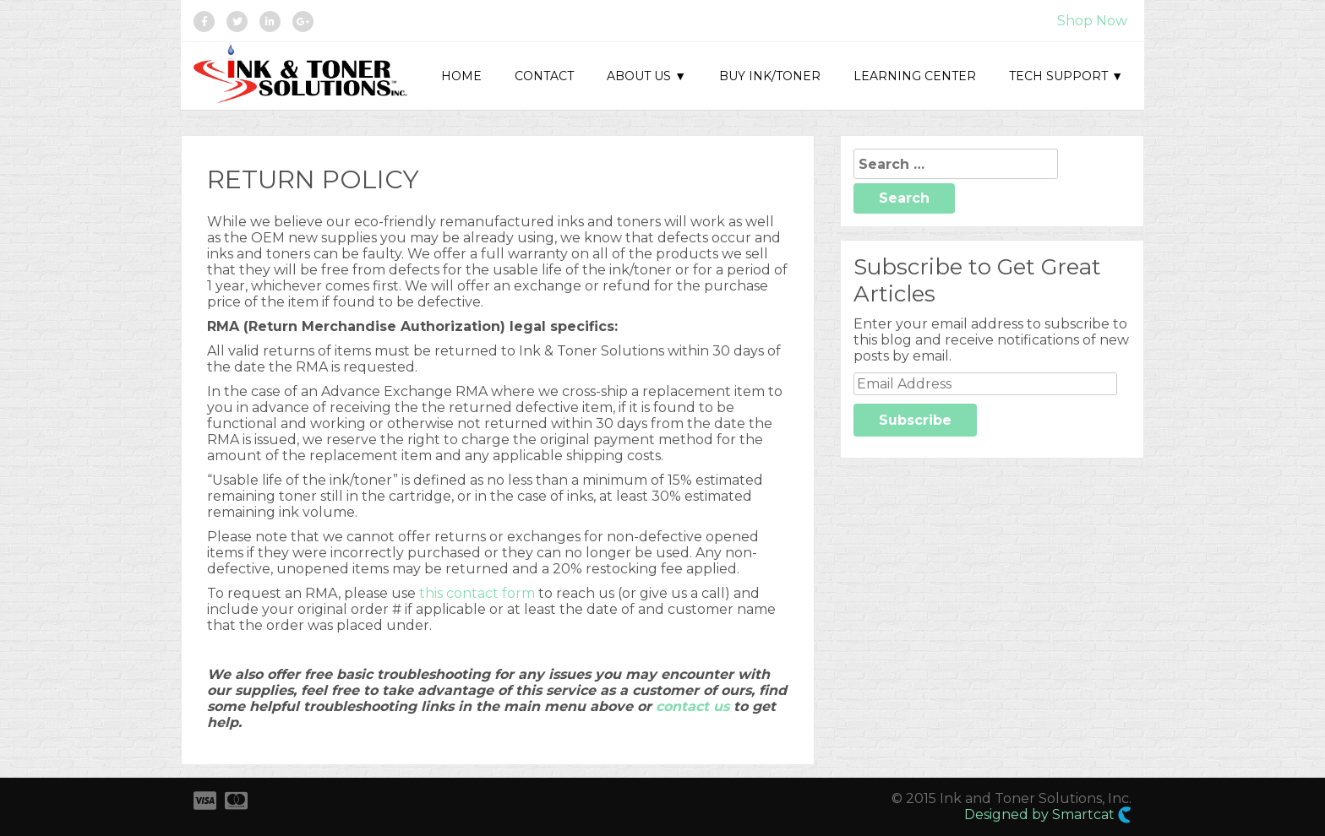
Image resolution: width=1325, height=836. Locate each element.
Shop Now (1092, 21)
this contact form (477, 593)
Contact (544, 76)
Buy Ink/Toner (770, 76)
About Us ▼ (646, 76)
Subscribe (915, 420)
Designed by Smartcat (1047, 814)
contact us (692, 706)
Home (461, 76)
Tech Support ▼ (1066, 76)
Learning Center (914, 76)
